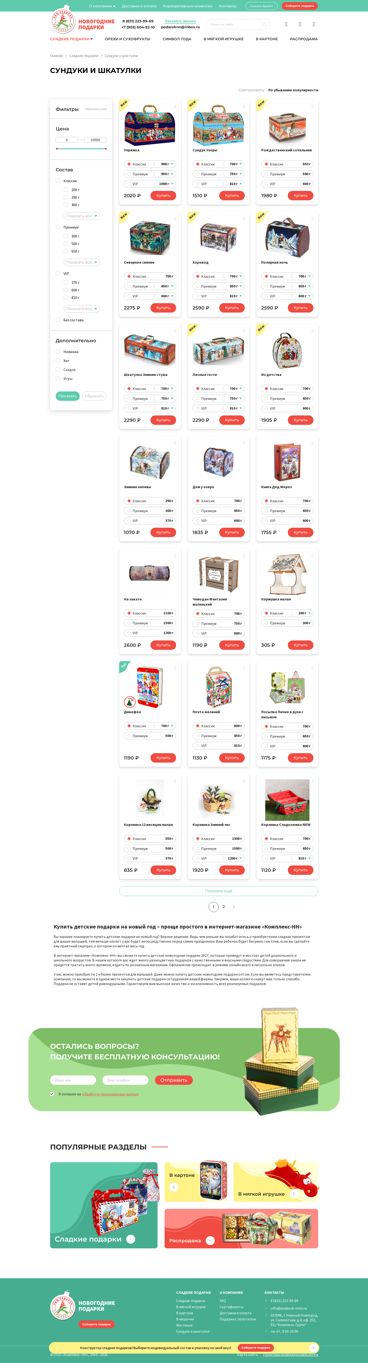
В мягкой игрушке (224, 39)
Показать (68, 396)
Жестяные (184, 1325)
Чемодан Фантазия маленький (210, 602)
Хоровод (201, 262)
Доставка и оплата (139, 6)
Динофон (132, 711)
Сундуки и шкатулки (193, 1331)
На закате (133, 599)
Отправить (173, 1080)
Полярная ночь (274, 262)
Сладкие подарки (70, 39)
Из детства (271, 374)
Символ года (177, 39)
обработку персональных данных (110, 1094)
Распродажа (304, 39)
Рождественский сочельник (286, 150)
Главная (56, 55)
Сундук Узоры (205, 150)
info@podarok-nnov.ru (289, 1308)
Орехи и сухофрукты (127, 39)
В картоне (266, 39)
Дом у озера (203, 486)
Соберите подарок (299, 6)
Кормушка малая (276, 599)
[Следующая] (234, 907)
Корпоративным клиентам (187, 6)
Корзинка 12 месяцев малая (148, 824)
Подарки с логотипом (238, 1319)
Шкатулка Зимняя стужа (145, 374)
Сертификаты (231, 1306)
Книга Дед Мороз (276, 486)
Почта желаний (206, 711)
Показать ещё (218, 891)
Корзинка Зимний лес (211, 824)
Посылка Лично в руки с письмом (282, 714)
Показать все (79, 216)
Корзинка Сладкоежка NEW (285, 824)
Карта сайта (247, 1354)
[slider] (57, 148)
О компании (100, 6)
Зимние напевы (137, 486)
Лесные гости (205, 374)
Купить (163, 195)
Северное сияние (139, 262)
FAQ (223, 1300)
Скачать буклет (261, 6)
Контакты (228, 6)
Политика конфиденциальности (290, 1354)
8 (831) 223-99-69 (284, 1300)
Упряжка (131, 150)
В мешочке (185, 1319)
